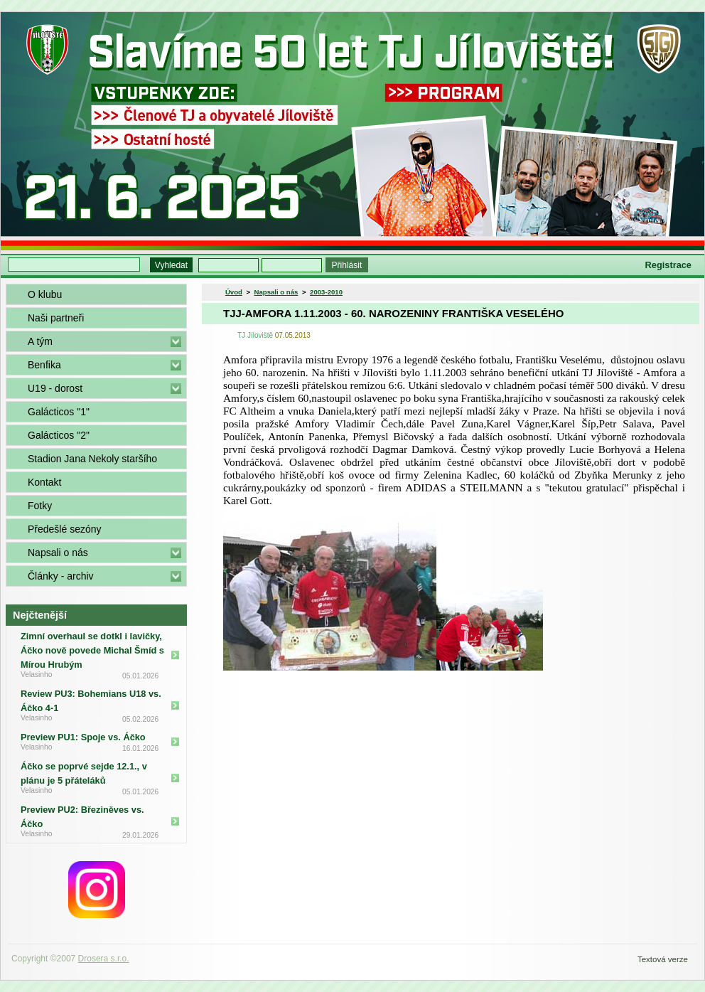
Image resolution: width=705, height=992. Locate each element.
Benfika (44, 364)
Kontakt (44, 482)
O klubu (45, 294)
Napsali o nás (58, 552)
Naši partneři (56, 318)
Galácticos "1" (59, 411)
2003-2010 (326, 292)
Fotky (40, 505)
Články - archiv (61, 576)
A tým (40, 341)
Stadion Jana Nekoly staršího (92, 458)
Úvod (233, 292)
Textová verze (662, 959)
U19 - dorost (55, 388)
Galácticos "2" (59, 435)
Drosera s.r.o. (103, 959)
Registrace (668, 265)
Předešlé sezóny (65, 529)
